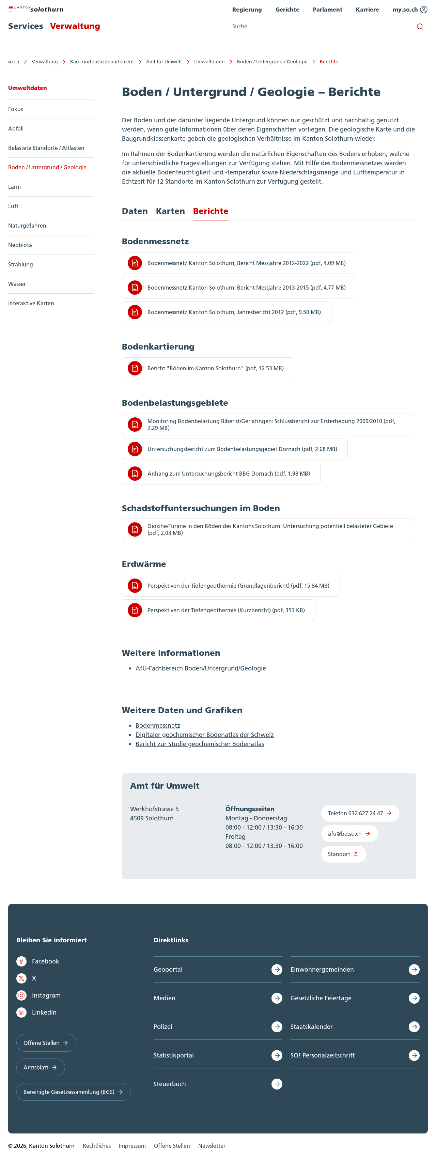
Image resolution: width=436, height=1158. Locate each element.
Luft (13, 206)
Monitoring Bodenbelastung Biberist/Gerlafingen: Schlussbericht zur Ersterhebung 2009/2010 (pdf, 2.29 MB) (261, 424)
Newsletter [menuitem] (211, 1145)
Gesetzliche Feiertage (321, 998)
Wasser (17, 283)
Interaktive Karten (31, 303)
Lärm (14, 186)
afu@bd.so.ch (349, 833)
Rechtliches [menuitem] (97, 1145)
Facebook (37, 961)
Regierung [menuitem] (247, 9)
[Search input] (330, 26)
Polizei (163, 1027)
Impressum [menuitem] (132, 1145)
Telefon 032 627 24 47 (360, 813)
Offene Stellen (46, 1043)
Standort (344, 854)
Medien (164, 998)
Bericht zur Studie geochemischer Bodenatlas (200, 744)
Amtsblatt (41, 1067)
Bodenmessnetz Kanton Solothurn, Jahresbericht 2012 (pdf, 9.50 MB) (224, 312)
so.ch (13, 62)
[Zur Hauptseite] (35, 8)
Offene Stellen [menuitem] (172, 1145)
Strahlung (20, 264)
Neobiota (20, 245)
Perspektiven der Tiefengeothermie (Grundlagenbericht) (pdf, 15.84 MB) (228, 585)
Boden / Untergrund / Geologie (272, 62)
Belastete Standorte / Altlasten (46, 147)
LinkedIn (36, 1012)
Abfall (16, 128)
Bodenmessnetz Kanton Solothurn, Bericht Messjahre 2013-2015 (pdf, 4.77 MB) (237, 287)
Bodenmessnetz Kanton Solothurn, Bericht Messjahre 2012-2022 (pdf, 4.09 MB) (237, 263)
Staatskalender (312, 1027)
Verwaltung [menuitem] (75, 26)
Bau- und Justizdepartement (102, 62)
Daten (135, 211)
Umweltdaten (209, 62)
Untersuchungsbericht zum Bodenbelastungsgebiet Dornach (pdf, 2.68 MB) (232, 449)
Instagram (38, 995)
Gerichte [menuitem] (287, 9)
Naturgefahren (27, 225)
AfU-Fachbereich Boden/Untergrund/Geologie (201, 668)
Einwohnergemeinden (322, 969)
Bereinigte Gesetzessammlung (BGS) (74, 1092)
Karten (170, 211)
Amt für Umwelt (164, 62)
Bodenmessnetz (158, 725)
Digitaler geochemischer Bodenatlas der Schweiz (205, 735)
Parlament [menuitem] (327, 9)
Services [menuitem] (25, 26)
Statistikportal (174, 1055)
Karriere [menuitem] (367, 9)
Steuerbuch (170, 1084)
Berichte (329, 62)
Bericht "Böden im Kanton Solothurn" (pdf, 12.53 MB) (206, 368)
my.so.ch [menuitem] (410, 9)
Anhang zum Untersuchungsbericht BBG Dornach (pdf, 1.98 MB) (219, 473)
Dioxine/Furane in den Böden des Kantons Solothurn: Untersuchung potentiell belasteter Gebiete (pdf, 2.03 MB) (260, 529)
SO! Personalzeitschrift (323, 1055)
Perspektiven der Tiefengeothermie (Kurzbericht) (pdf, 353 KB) (216, 610)
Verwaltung (45, 62)
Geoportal (168, 969)
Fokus (15, 109)
